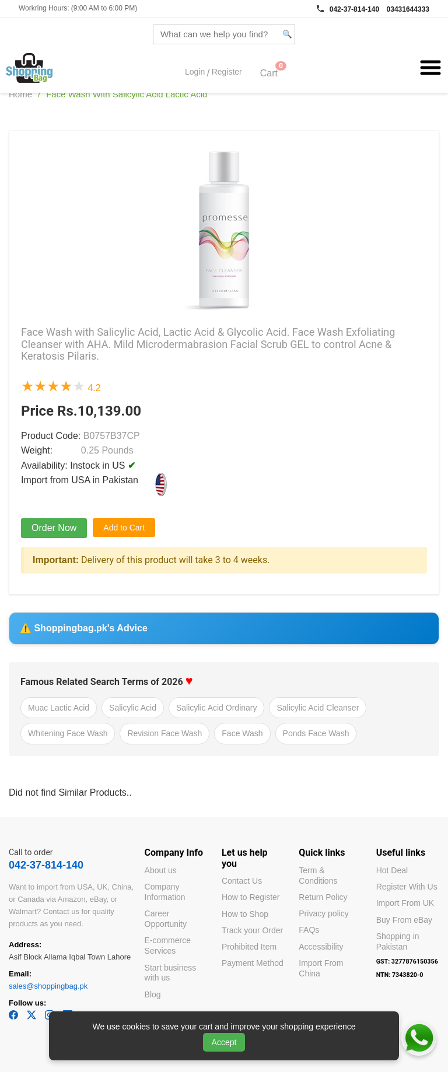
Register (227, 72)
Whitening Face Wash (67, 733)
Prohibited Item (249, 946)
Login (195, 72)
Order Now (54, 528)
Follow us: (27, 1003)
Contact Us (242, 880)
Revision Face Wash (164, 733)
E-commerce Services (168, 945)
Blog (153, 994)
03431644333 (408, 9)
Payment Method (253, 963)
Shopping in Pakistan (397, 941)
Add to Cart (124, 527)
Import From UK (405, 903)
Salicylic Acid (132, 707)
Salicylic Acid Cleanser (317, 707)
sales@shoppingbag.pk (48, 986)
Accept (224, 1042)
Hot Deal (392, 870)
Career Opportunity (166, 919)
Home (20, 94)
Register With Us (407, 886)
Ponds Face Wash (316, 733)
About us (161, 870)
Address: (25, 944)
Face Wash (242, 733)
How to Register (251, 897)
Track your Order (252, 930)
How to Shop (245, 914)
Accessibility (321, 946)
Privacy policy (324, 913)
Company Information (165, 892)
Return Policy (323, 897)
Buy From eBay (404, 920)
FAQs (309, 929)
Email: (20, 973)
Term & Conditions (318, 875)
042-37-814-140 (354, 9)
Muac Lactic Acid (58, 707)
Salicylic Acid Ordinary (216, 707)
